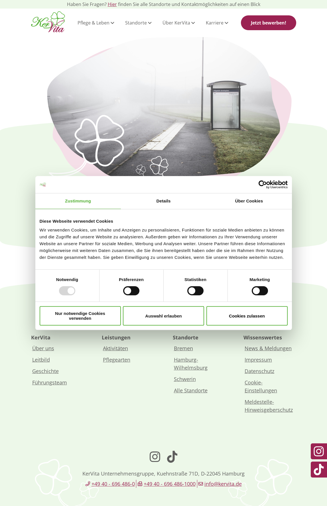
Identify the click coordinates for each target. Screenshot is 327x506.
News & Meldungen (268, 348)
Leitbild (41, 359)
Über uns (43, 348)
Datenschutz (259, 371)
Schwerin (185, 379)
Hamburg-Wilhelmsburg (191, 363)
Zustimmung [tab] (78, 200)
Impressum (258, 359)
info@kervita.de (223, 483)
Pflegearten (116, 359)
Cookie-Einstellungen (261, 386)
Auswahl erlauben (163, 316)
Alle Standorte (191, 390)
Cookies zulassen (247, 316)
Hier (112, 4)
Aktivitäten (115, 348)
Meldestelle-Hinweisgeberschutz (269, 405)
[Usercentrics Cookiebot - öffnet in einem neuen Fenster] (263, 184)
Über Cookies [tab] (249, 200)
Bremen (183, 348)
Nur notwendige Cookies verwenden (80, 316)
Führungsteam (49, 382)
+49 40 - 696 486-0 (113, 483)
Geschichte (45, 371)
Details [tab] (164, 200)
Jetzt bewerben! (268, 23)
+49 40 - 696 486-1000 (170, 483)
